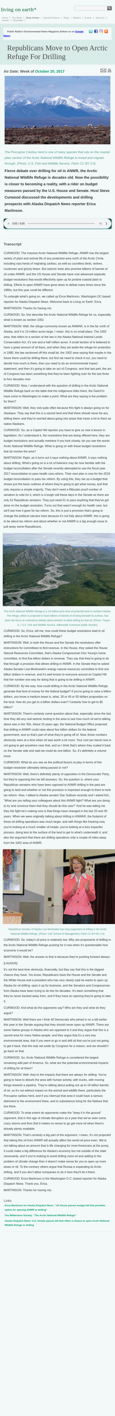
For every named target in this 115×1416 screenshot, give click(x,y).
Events (88, 18)
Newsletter (18, 20)
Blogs (66, 18)
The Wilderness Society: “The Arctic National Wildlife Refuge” (40, 1215)
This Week (17, 18)
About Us (99, 18)
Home (5, 18)
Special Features (51, 18)
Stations (77, 18)
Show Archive (32, 18)
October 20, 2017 (50, 71)
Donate (5, 20)
